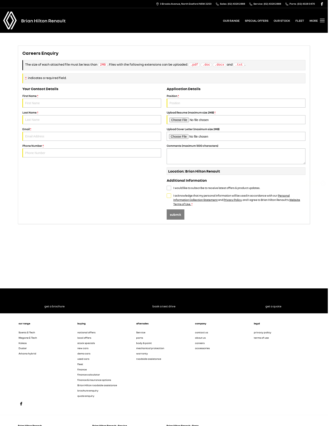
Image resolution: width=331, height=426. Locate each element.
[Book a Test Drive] (323, 229)
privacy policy (262, 332)
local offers (84, 337)
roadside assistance (148, 358)
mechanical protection (150, 348)
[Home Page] (10, 20)
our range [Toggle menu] (231, 20)
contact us (201, 332)
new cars (82, 348)
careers (200, 343)
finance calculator (88, 374)
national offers (86, 332)
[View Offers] (323, 218)
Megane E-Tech (28, 337)
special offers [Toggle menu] (256, 20)
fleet (299, 20)
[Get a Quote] (323, 184)
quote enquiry (85, 395)
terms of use (261, 337)
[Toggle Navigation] (317, 20)
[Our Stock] (323, 240)
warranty (142, 353)
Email (91, 134)
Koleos (23, 343)
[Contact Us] (184, 4)
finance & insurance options (94, 379)
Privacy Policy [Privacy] (232, 199)
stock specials (86, 343)
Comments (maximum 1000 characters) (236, 154)
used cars (83, 358)
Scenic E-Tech (27, 332)
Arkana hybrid (27, 353)
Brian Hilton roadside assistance (97, 385)
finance (82, 369)
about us (200, 337)
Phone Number (91, 150)
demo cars (83, 353)
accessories (202, 348)
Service (140, 332)
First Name (91, 101)
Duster (23, 348)
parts (139, 337)
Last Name (91, 117)
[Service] (323, 206)
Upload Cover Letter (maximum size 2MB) (236, 134)
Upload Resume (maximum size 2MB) (236, 117)
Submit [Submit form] (175, 214)
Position (236, 101)
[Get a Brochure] (323, 195)
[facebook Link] (322, 4)
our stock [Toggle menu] (282, 20)
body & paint (144, 343)
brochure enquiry (87, 390)
